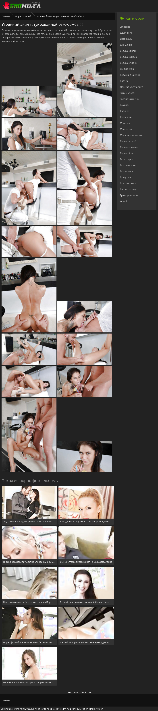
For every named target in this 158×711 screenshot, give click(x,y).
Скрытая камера (128, 183)
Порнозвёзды (127, 153)
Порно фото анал (129, 147)
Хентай (123, 201)
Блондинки (126, 44)
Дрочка (124, 80)
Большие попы (128, 50)
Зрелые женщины (129, 98)
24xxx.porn (72, 692)
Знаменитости (127, 92)
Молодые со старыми (131, 135)
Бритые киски (127, 68)
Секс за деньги (127, 165)
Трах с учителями (129, 195)
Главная (6, 16)
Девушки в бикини (130, 74)
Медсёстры (126, 129)
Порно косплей (23, 16)
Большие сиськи (128, 56)
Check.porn (85, 692)
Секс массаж (126, 171)
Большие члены (128, 62)
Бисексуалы (126, 38)
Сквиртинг (125, 177)
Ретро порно (126, 159)
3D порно (125, 26)
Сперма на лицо (128, 189)
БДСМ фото (126, 32)
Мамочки (125, 123)
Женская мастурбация (131, 86)
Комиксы (124, 104)
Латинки (124, 110)
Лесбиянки (125, 116)
